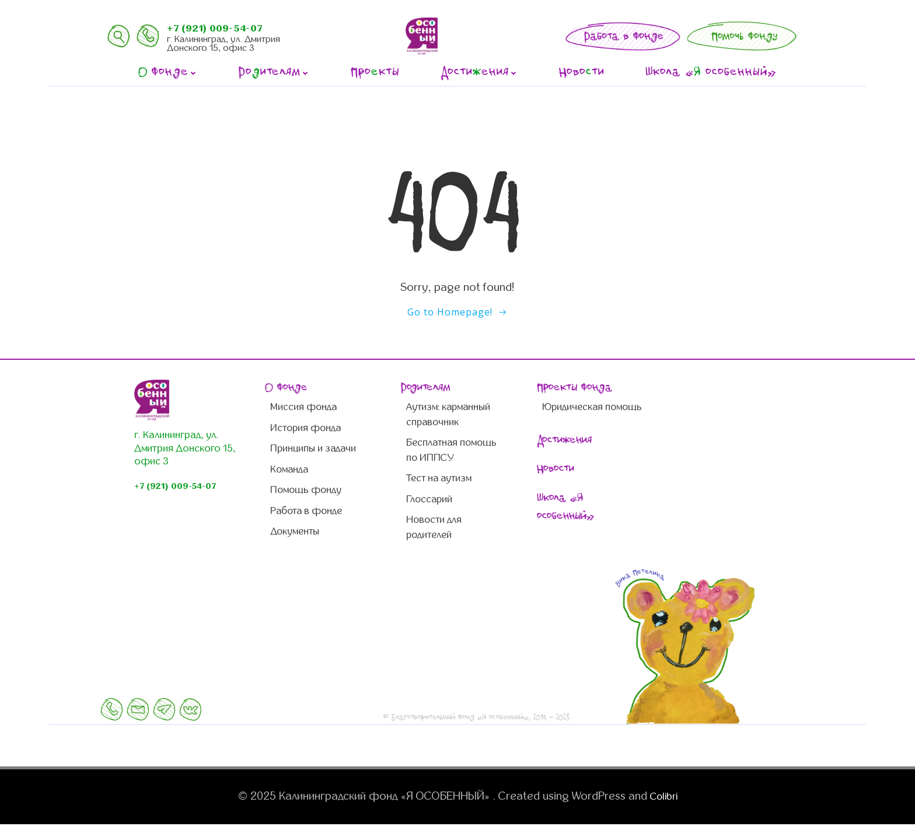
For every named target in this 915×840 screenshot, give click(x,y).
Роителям (274, 73)
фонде (168, 73)
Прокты (375, 73)
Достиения (479, 73)
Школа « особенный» (711, 73)
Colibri (663, 812)
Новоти (582, 73)
